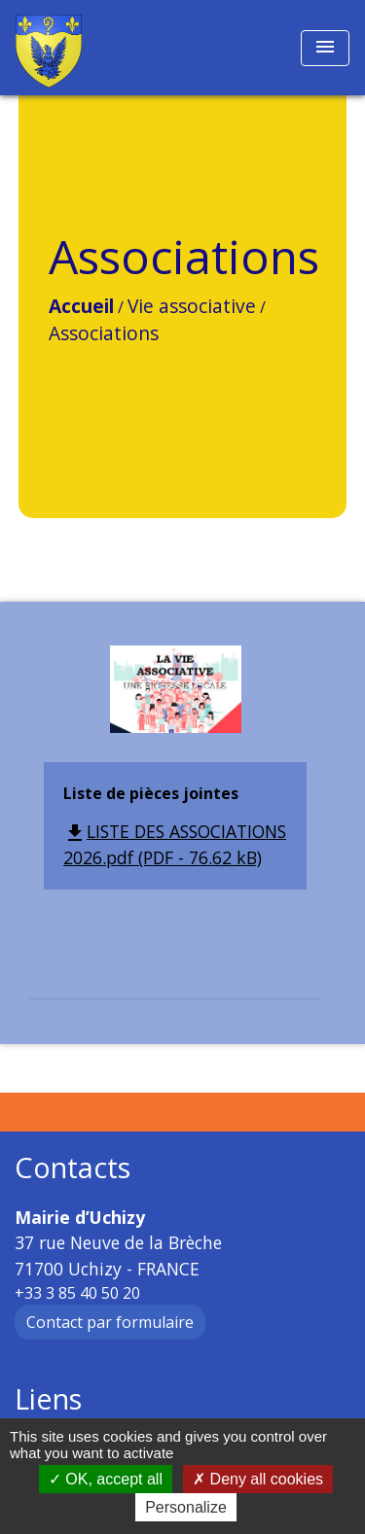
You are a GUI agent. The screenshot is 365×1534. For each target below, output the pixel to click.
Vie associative (192, 306)
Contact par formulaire (110, 1322)
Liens (48, 1399)
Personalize (186, 1507)
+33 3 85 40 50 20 (77, 1293)
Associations (104, 333)
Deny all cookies (258, 1479)
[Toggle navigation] (325, 48)
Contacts (72, 1168)
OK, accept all (106, 1479)
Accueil (81, 306)
